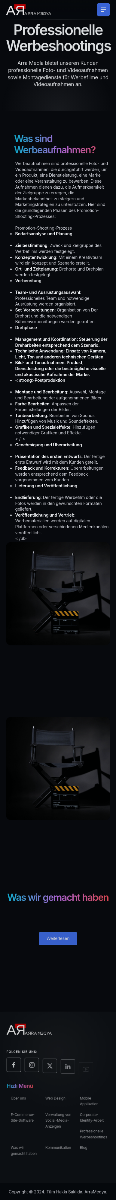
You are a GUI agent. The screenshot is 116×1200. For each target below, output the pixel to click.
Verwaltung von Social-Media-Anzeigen (61, 1123)
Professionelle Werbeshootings (96, 1136)
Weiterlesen (58, 941)
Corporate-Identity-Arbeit (94, 1120)
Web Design (58, 1100)
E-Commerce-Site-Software (26, 1120)
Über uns (21, 1100)
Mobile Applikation (92, 1103)
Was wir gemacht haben (27, 1153)
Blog (86, 1150)
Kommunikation (61, 1150)
